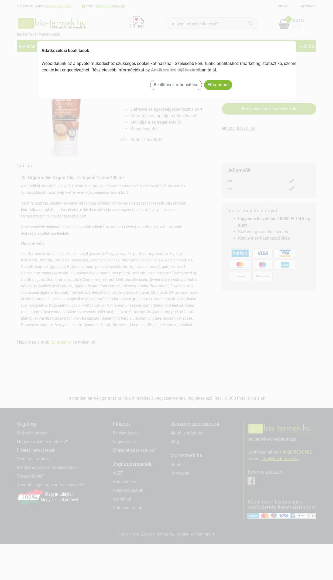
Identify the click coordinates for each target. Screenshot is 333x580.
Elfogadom (218, 84)
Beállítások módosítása (176, 84)
